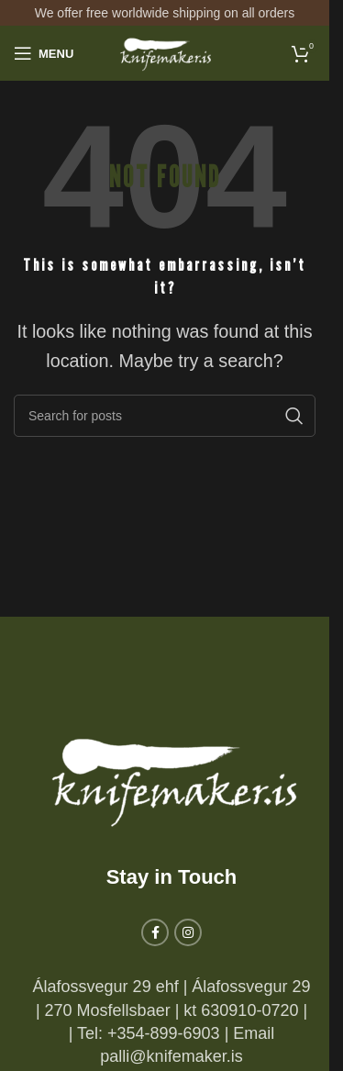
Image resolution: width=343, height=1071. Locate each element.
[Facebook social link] (155, 932)
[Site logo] (165, 52)
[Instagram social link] (188, 932)
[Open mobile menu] (44, 53)
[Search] (164, 416)
